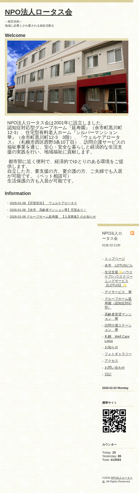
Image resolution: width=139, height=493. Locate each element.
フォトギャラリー (118, 354)
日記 (108, 374)
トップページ (115, 259)
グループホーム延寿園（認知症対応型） (118, 303)
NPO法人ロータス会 (38, 12)
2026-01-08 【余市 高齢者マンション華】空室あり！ (48, 210)
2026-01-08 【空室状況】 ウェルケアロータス (43, 203)
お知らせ (111, 347)
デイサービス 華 (118, 292)
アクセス (111, 361)
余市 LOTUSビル (119, 265)
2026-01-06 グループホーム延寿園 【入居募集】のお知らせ (53, 216)
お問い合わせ (115, 367)
